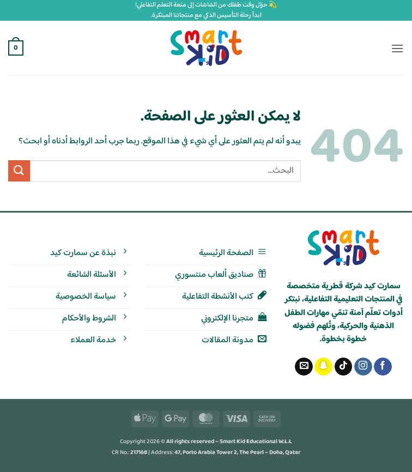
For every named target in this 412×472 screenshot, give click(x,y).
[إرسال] (19, 170)
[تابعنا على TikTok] (344, 367)
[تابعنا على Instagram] (363, 367)
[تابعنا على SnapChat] (323, 367)
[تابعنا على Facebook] (383, 367)
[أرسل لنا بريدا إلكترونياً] (304, 367)
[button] (397, 48)
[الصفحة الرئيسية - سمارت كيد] (343, 248)
